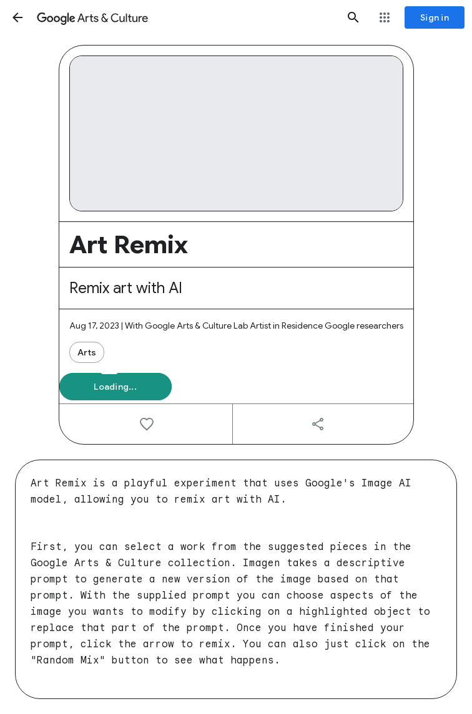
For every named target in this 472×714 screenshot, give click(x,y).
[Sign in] (435, 17)
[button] (17, 17)
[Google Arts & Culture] (185, 17)
